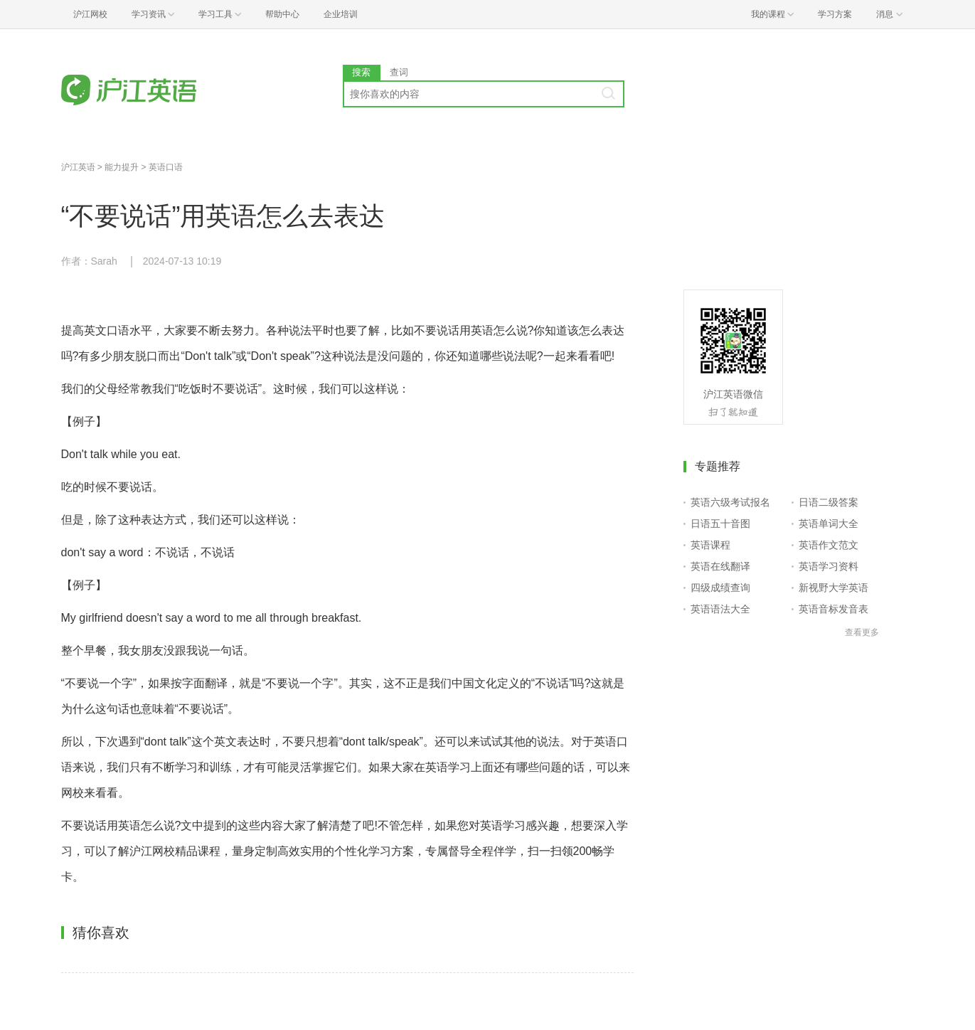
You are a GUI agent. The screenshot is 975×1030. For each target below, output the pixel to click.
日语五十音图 (720, 523)
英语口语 (166, 167)
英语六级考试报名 (730, 502)
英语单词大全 (828, 523)
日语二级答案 (828, 502)
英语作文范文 (828, 545)
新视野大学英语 (833, 587)
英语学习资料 (828, 566)
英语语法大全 (720, 609)
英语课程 (710, 545)
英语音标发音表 (833, 609)
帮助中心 (282, 14)
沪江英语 (78, 167)
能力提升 (122, 167)
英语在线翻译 (720, 566)
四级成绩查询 (720, 587)
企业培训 (341, 14)
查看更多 (862, 632)
